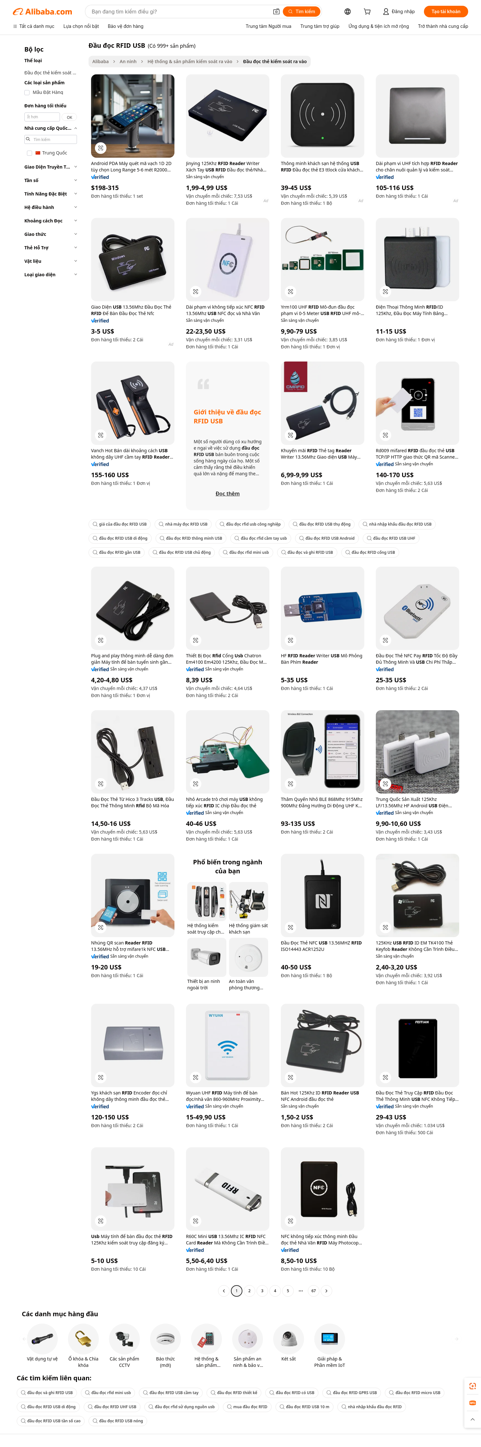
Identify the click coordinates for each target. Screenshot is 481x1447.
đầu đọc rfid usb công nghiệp (250, 524)
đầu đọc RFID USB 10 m (304, 1407)
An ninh (128, 61)
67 (313, 1290)
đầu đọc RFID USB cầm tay (170, 1392)
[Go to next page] (326, 1291)
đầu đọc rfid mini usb (246, 552)
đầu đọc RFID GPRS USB (351, 1392)
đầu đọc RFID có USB (291, 1392)
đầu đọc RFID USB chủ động (182, 552)
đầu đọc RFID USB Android (327, 538)
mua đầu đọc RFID (247, 1407)
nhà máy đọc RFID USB (183, 524)
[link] (472, 1386)
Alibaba (100, 61)
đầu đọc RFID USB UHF (391, 538)
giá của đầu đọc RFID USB (120, 524)
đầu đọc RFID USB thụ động (321, 524)
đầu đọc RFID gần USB (116, 552)
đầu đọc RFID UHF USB (112, 1407)
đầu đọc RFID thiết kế (234, 1392)
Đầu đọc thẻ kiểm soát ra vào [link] (275, 61)
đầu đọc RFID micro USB (414, 1392)
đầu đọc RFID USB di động (120, 538)
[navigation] (49, 668)
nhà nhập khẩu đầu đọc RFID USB (397, 524)
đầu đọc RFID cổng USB (370, 552)
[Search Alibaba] (179, 11)
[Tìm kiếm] (301, 11)
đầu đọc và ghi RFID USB (307, 552)
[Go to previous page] (224, 1291)
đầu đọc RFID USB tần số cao (50, 1421)
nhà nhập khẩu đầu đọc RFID (372, 1407)
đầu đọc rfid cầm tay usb (260, 538)
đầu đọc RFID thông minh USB (191, 538)
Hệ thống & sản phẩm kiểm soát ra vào (190, 61)
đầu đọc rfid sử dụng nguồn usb (181, 1407)
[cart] (368, 12)
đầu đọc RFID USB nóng (118, 1421)
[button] (276, 11)
